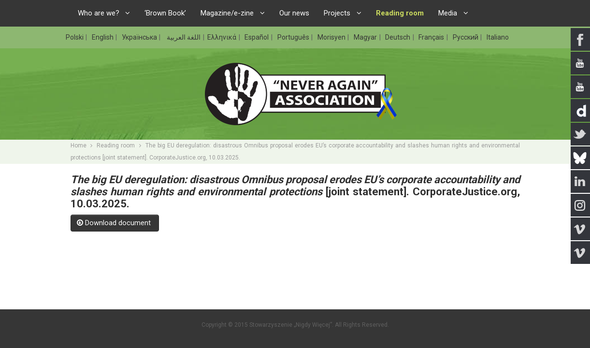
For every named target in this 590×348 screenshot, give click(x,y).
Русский (466, 37)
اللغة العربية (183, 37)
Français (432, 37)
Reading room (116, 145)
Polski (75, 37)
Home (78, 145)
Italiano (498, 37)
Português (294, 37)
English (103, 37)
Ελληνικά (222, 37)
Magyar (366, 37)
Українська (140, 37)
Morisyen (332, 37)
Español (257, 37)
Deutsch (398, 37)
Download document (115, 222)
